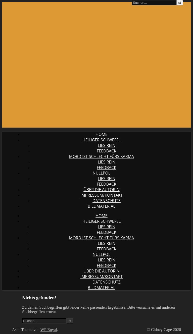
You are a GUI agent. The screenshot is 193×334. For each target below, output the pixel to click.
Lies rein (106, 145)
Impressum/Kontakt (101, 195)
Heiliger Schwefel (101, 140)
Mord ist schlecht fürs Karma (101, 156)
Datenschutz (106, 200)
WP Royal (48, 329)
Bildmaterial (101, 206)
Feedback (106, 151)
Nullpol (102, 173)
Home (101, 134)
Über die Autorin (101, 189)
